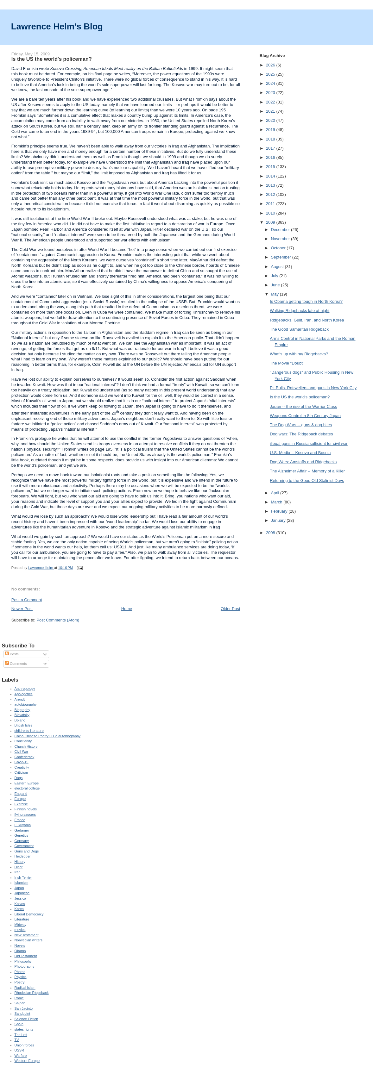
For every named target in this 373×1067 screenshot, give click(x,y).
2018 (271, 139)
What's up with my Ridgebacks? (299, 354)
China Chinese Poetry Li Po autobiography (48, 736)
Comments (16, 663)
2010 (271, 213)
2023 (271, 92)
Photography (25, 966)
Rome (19, 998)
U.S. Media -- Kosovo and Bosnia (300, 452)
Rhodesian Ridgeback (32, 993)
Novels (20, 945)
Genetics (21, 835)
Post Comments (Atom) (57, 620)
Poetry (20, 982)
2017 (271, 148)
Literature (22, 919)
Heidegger (23, 856)
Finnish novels (26, 809)
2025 (271, 74)
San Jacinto (24, 1008)
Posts (12, 654)
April (275, 492)
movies (20, 930)
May (275, 294)
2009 (271, 222)
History (20, 862)
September (281, 257)
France (20, 820)
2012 (271, 194)
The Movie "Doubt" (287, 363)
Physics (21, 977)
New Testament (27, 935)
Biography (22, 710)
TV (17, 1040)
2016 (271, 157)
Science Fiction (26, 1019)
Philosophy (23, 961)
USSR (19, 1050)
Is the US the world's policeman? (300, 397)
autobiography (26, 704)
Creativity (22, 767)
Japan (19, 888)
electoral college (27, 788)
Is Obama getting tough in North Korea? (306, 301)
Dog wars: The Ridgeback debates (301, 434)
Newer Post (22, 608)
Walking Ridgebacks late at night (299, 310)
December (281, 229)
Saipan (20, 1003)
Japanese (22, 893)
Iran (18, 872)
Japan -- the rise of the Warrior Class (303, 406)
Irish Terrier (23, 877)
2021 (271, 111)
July (275, 275)
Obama (20, 951)
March (277, 502)
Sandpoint (22, 1013)
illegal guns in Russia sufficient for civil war (308, 443)
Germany (22, 841)
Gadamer (22, 830)
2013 (271, 185)
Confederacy (25, 757)
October (279, 248)
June (276, 285)
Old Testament (26, 956)
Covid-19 (21, 762)
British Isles (23, 725)
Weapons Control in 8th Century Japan (305, 415)
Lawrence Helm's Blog (57, 26)
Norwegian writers (28, 940)
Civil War (21, 751)
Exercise (21, 804)
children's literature (29, 731)
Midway (20, 925)
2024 (271, 83)
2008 (271, 532)
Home (126, 608)
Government (24, 846)
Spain (19, 1024)
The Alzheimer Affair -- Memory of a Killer (307, 471)
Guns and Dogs (27, 851)
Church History (26, 746)
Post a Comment (26, 599)
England (21, 794)
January (279, 520)
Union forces (24, 1045)
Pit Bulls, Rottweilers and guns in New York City (313, 387)
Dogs (19, 778)
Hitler (19, 867)
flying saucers (25, 814)
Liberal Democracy (29, 914)
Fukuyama (23, 825)
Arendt (20, 699)
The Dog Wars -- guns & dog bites (301, 424)
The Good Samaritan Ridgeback (299, 329)
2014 (271, 176)
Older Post (230, 608)
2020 (271, 120)
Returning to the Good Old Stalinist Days (307, 480)
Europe (20, 799)
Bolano (20, 720)
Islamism (21, 882)
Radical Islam (25, 987)
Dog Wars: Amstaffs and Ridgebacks (303, 461)
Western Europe (27, 1061)
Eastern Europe (27, 783)
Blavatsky (22, 715)
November (281, 238)
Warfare (21, 1056)
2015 (271, 166)
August (278, 266)
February (279, 511)
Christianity (23, 741)
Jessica (20, 898)
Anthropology (25, 688)
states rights (24, 1029)
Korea (19, 909)
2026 (271, 65)
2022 (271, 102)
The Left (21, 1035)
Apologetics (24, 694)
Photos (20, 972)
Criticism (21, 772)
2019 (271, 129)
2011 (271, 203)
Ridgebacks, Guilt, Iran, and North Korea (307, 320)
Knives (20, 904)
